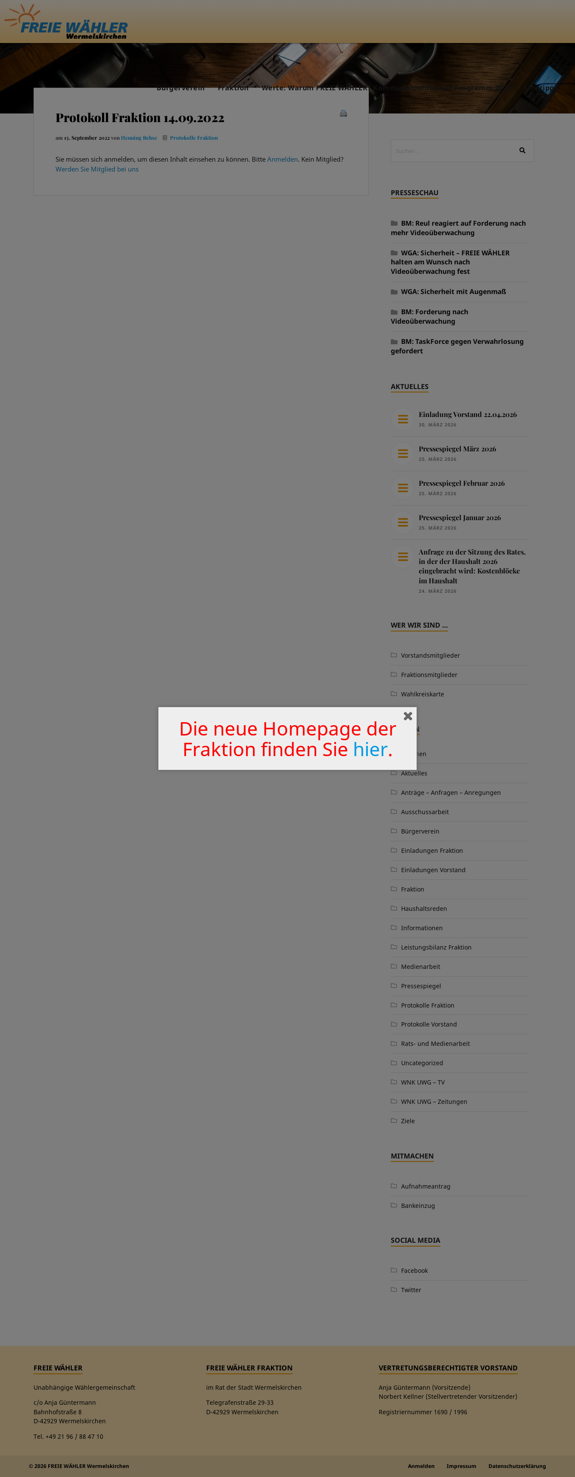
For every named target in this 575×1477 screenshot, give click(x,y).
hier (370, 749)
